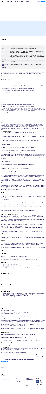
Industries (18, 1)
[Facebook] (2, 379)
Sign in (39, 1)
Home (8, 1)
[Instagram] (4, 379)
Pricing (15, 1)
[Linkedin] (7, 379)
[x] (3, 379)
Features (11, 1)
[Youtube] (5, 379)
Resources (23, 1)
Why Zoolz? (28, 1)
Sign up (43, 1)
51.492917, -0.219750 (39, 384)
